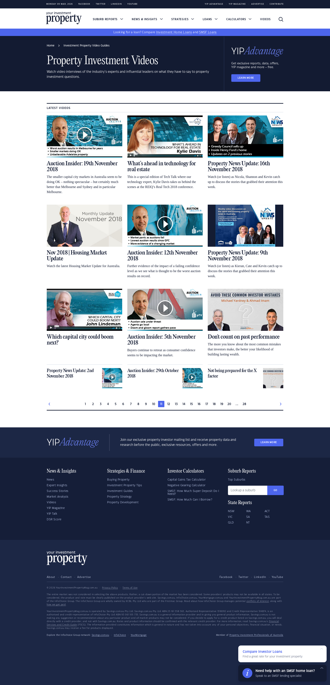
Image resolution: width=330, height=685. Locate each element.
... (237, 404)
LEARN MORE (246, 78)
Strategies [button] (182, 19)
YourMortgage (139, 635)
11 (161, 404)
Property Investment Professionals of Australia (256, 635)
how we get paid (56, 605)
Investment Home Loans (174, 32)
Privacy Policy (110, 588)
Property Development (122, 502)
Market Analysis (57, 497)
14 (184, 404)
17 (206, 404)
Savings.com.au (100, 635)
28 (244, 404)
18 (214, 404)
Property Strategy (119, 497)
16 (199, 404)
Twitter (100, 4)
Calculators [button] (239, 19)
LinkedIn (116, 4)
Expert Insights (57, 485)
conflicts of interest (257, 601)
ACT (267, 511)
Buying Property (118, 479)
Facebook (84, 4)
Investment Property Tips (124, 485)
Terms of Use (129, 588)
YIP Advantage (214, 4)
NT (248, 522)
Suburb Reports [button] (108, 19)
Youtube (132, 4)
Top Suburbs (236, 479)
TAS (267, 517)
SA (248, 517)
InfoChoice (120, 635)
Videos (265, 19)
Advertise (257, 4)
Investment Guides (120, 491)
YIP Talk (52, 514)
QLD (231, 522)
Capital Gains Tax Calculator (187, 479)
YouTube (277, 577)
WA (248, 511)
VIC (230, 517)
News (50, 479)
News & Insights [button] (147, 19)
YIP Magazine (237, 4)
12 (168, 404)
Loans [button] (210, 19)
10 (153, 404)
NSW (231, 511)
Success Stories (57, 491)
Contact (66, 577)
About (51, 577)
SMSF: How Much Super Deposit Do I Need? (193, 492)
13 (176, 404)
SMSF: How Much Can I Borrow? (190, 499)
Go (275, 490)
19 (222, 404)
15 (191, 404)
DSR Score (54, 519)
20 (229, 404)
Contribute (277, 4)
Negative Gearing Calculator (187, 485)
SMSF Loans (208, 32)
